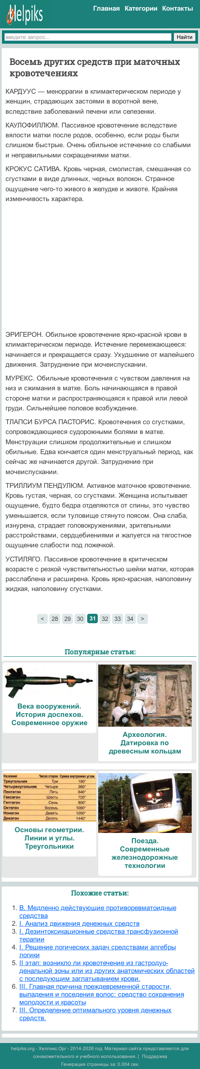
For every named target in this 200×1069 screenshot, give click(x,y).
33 (117, 618)
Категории (141, 8)
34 (130, 618)
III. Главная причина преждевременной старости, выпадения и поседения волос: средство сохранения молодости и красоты (101, 994)
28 (55, 618)
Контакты (177, 8)
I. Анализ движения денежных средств (79, 923)
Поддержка (154, 1056)
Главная (106, 8)
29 (67, 618)
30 (80, 618)
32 (105, 618)
